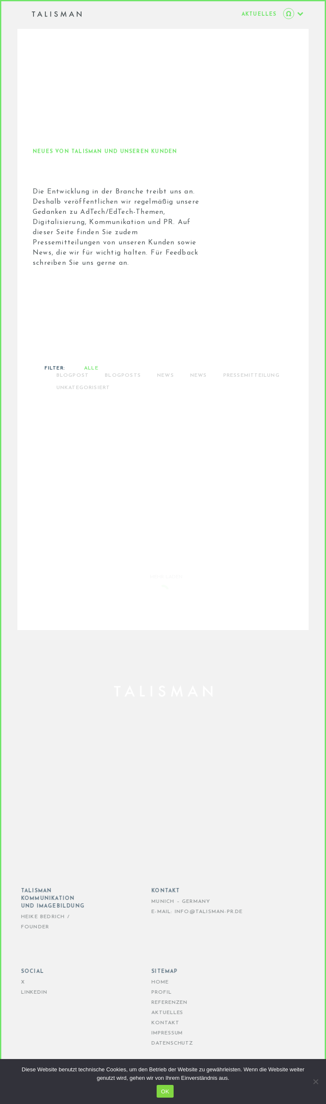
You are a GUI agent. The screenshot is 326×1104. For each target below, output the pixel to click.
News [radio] (198, 397)
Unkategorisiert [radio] (83, 409)
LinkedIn (24, 992)
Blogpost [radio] (72, 397)
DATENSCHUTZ (163, 1043)
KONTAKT (155, 1023)
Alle (91, 390)
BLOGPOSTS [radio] (123, 397)
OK (165, 1091)
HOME (150, 982)
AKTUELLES (158, 1012)
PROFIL (152, 992)
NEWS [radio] (165, 397)
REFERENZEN (160, 1002)
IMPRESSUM (157, 1033)
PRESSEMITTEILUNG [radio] (251, 397)
